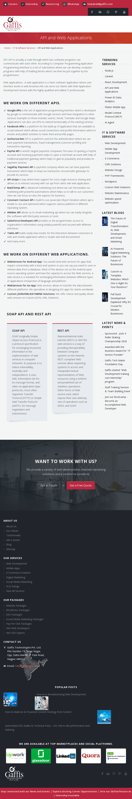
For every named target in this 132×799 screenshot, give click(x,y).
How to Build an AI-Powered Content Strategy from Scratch (38, 712)
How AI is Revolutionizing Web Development (61, 694)
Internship (32, 4)
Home (7, 48)
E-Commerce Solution (18, 572)
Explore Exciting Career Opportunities (75, 791)
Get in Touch (49, 485)
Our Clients (12, 530)
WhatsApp (73, 4)
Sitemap (10, 549)
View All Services (15, 591)
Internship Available (67, 795)
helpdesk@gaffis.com (100, 4)
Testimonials (13, 535)
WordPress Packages (18, 610)
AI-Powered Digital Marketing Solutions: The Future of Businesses (120, 256)
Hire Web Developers (18, 628)
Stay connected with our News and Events (25, 791)
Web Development (16, 563)
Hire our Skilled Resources (115, 791)
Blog (8, 544)
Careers (13, 4)
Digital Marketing (15, 577)
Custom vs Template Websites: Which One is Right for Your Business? (120, 279)
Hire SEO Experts (15, 632)
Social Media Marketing (19, 581)
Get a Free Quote (81, 485)
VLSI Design (12, 586)
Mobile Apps (13, 568)
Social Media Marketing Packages (24, 619)
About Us (11, 526)
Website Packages (16, 605)
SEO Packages (14, 614)
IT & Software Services (24, 48)
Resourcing (52, 4)
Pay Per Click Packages (19, 623)
